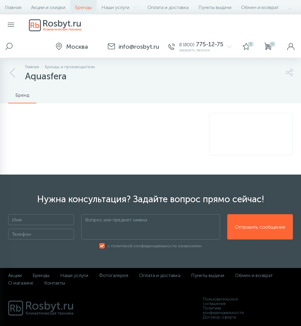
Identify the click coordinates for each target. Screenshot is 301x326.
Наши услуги (119, 7)
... (289, 7)
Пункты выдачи (214, 7)
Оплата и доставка (168, 7)
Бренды (83, 7)
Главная (13, 7)
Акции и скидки (48, 7)
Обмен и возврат (260, 7)
